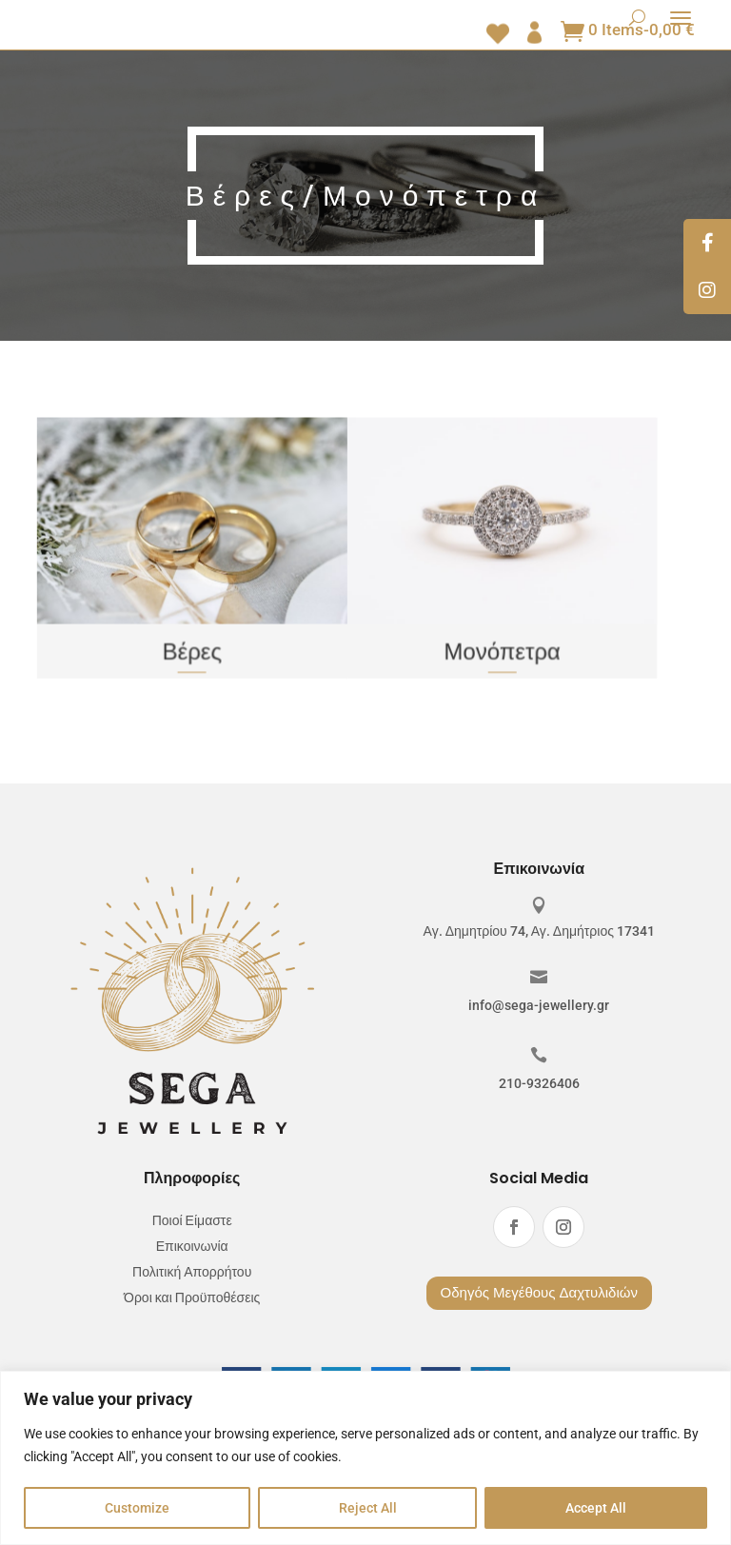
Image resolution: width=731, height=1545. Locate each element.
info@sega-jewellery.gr (538, 1005)
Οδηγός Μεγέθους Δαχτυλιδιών (539, 1292)
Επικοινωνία (192, 1246)
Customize (137, 1507)
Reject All (368, 1507)
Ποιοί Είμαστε (192, 1221)
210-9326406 (539, 1083)
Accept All (595, 1507)
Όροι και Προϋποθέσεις (192, 1298)
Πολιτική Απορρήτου (191, 1272)
